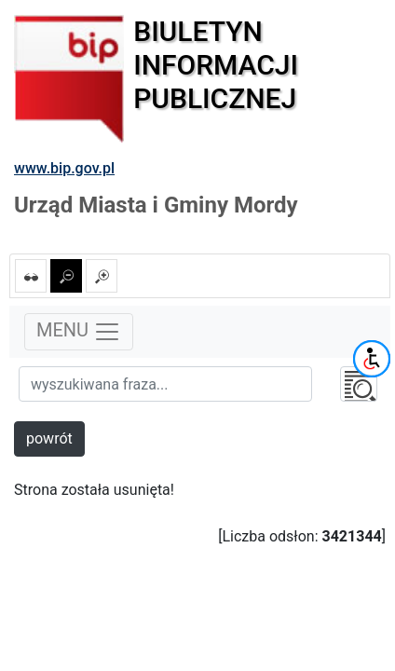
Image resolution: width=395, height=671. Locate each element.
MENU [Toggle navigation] (78, 332)
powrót (49, 438)
